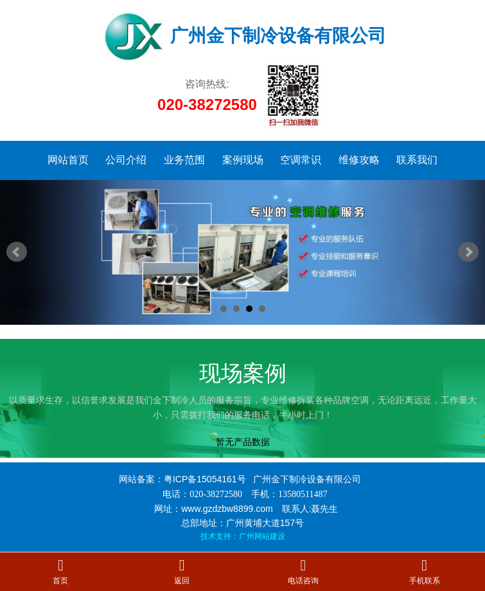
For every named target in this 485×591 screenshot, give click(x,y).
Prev (16, 252)
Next (468, 252)
